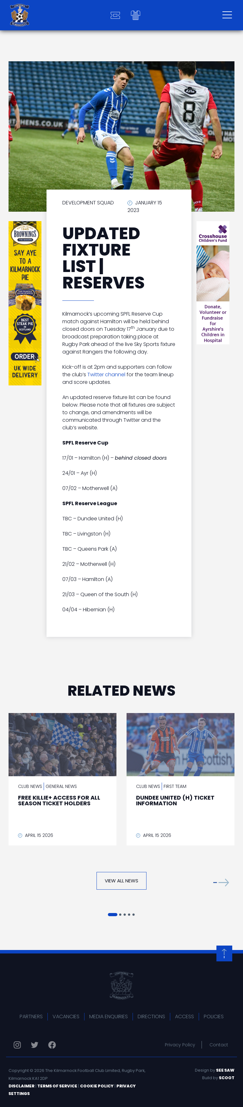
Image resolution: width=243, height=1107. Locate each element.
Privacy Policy (180, 1045)
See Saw (225, 1070)
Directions (151, 1016)
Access (184, 1016)
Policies (214, 1016)
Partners (31, 1016)
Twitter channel (106, 374)
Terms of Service (57, 1086)
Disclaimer (21, 1086)
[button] (221, 882)
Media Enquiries (108, 1016)
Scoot (226, 1077)
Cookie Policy (97, 1086)
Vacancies (66, 1016)
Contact (218, 1045)
